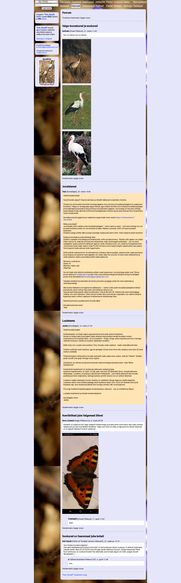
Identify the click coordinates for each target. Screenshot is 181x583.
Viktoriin (100, 2)
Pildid (109, 2)
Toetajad (138, 6)
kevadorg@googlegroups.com (47, 47)
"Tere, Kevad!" (41, 28)
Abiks (127, 2)
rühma (44, 19)
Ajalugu (128, 6)
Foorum (75, 6)
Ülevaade (65, 2)
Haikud (99, 6)
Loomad (118, 2)
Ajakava (64, 6)
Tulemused (88, 6)
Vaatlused (88, 2)
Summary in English (44, 39)
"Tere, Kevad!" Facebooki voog (74, 575)
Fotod (109, 6)
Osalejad (76, 2)
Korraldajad (140, 2)
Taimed (118, 6)
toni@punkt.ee (41, 53)
